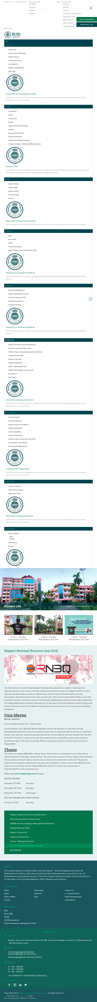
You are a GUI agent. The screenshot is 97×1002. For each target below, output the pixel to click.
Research (8, 285)
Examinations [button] (10, 529)
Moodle (66, 7)
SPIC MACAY (12, 374)
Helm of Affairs (9, 897)
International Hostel (15, 137)
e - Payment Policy (72, 894)
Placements (38, 890)
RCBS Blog (11, 377)
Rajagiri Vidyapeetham (16, 68)
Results (10, 546)
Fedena (66, 4)
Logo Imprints (70, 900)
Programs (8, 231)
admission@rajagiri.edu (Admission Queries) (25, 957)
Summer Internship (14, 421)
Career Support (10, 412)
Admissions (9, 481)
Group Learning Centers (16, 133)
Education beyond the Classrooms (19, 348)
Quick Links (67, 1)
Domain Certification (15, 435)
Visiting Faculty (13, 195)
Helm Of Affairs (13, 184)
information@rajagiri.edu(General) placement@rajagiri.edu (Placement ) (22, 953)
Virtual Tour (8, 1)
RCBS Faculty (12, 187)
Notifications (12, 542)
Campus (8, 106)
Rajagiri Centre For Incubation (18, 424)
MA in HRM (12, 239)
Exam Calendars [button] (13, 533)
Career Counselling (14, 432)
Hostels (10, 122)
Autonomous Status (15, 60)
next (95, 625)
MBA (10, 236)
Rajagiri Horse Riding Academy (19, 140)
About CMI (11, 71)
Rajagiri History (13, 57)
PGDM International (15, 247)
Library (66, 10)
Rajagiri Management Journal (18, 294)
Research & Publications (16, 290)
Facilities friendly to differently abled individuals (24, 144)
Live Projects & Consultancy (17, 443)
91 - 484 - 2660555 (15, 967)
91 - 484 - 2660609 (15, 969)
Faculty (32, 10)
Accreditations (20, 1)
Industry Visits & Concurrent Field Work (21, 439)
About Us (8, 45)
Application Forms (14, 493)
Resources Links (34, 1)
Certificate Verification (72, 13)
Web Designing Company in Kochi (20, 998)
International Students (15, 490)
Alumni (32, 13)
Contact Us (8, 28)
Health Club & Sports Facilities (18, 126)
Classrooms (12, 111)
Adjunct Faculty (13, 191)
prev (1, 625)
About (6, 894)
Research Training (14, 305)
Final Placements (14, 417)
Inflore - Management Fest (17, 366)
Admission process (14, 486)
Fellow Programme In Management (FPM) (22, 250)
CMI (58, 1)
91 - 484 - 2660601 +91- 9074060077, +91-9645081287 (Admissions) (27, 974)
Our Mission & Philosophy (17, 53)
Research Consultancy (15, 301)
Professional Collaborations (17, 446)
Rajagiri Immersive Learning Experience (22, 345)
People (7, 179)
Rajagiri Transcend (14, 359)
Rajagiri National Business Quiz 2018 (20, 370)
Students (32, 4)
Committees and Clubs (15, 355)
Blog (36, 897)
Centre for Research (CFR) (17, 297)
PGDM (10, 243)
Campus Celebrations (15, 363)
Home (61, 606)
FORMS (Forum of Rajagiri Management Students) (25, 352)
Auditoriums (12, 118)
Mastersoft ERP (69, 17)
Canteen (11, 129)
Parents (32, 7)
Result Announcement (73, 897)
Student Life (9, 340)
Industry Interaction (15, 428)
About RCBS (12, 49)
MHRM (12, 539)
